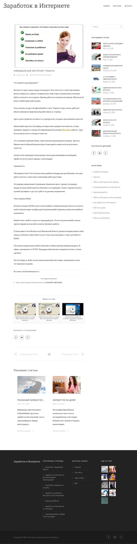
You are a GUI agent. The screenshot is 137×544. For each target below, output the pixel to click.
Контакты (78, 472)
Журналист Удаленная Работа (53, 468)
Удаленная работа (100, 192)
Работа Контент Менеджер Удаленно (113, 45)
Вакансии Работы (52, 501)
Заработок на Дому (64, 400)
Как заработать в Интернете (104, 202)
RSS (76, 483)
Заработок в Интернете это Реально (53, 507)
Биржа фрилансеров (101, 213)
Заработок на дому (100, 172)
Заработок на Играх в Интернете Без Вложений (53, 494)
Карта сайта (79, 478)
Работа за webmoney (101, 218)
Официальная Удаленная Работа (112, 67)
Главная (106, 6)
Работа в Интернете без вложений (107, 197)
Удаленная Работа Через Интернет (112, 89)
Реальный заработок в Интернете (106, 187)
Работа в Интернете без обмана (40, 75)
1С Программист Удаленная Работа (110, 78)
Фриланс (96, 177)
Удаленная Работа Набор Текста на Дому (54, 515)
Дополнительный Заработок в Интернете (112, 132)
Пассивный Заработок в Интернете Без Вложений (112, 100)
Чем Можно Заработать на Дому (53, 486)
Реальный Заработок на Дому (31, 400)
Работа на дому (99, 208)
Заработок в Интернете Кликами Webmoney (112, 56)
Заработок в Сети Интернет (109, 121)
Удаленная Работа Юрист (112, 110)
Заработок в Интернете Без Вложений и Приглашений (53, 477)
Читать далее (23, 431)
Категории (117, 6)
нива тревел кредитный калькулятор (30, 282)
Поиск (128, 6)
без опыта (66, 130)
